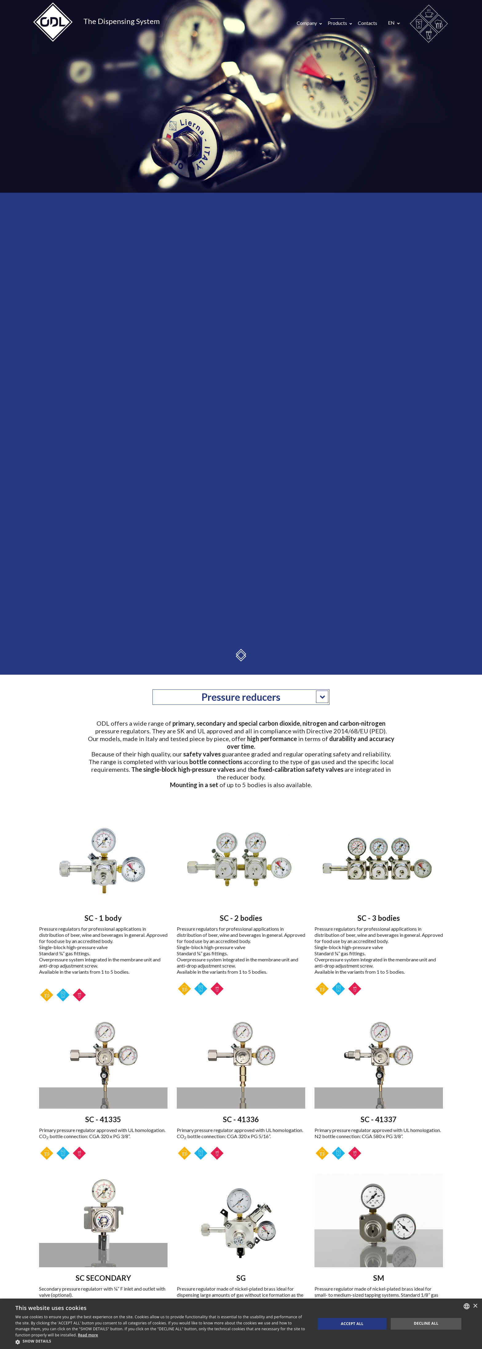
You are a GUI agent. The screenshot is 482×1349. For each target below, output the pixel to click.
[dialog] (241, 1324)
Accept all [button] (352, 1323)
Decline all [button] (426, 1323)
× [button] (475, 1306)
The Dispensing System (121, 21)
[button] (161, 1341)
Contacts (367, 23)
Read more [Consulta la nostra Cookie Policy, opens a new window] (88, 1335)
